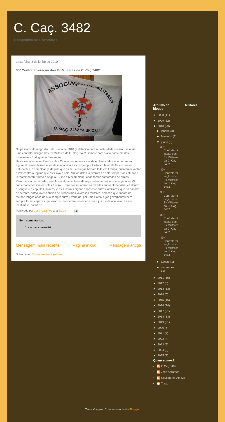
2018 (161, 316)
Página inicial (84, 245)
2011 (161, 277)
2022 (161, 338)
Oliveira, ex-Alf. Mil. (173, 377)
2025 (161, 355)
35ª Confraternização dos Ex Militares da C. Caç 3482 (169, 155)
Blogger (134, 409)
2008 (161, 115)
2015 (161, 300)
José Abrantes (170, 372)
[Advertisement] (175, 81)
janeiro (166, 131)
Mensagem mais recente (38, 245)
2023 (161, 344)
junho (165, 142)
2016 (161, 305)
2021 (161, 333)
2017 (161, 311)
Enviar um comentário (38, 227)
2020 (161, 327)
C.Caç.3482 (168, 366)
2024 (161, 350)
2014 (161, 294)
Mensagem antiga (125, 245)
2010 (161, 126)
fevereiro (167, 136)
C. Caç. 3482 (52, 27)
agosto (166, 261)
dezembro (167, 267)
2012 (161, 283)
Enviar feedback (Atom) (47, 254)
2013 (161, 288)
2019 (161, 322)
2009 (161, 120)
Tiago (164, 383)
